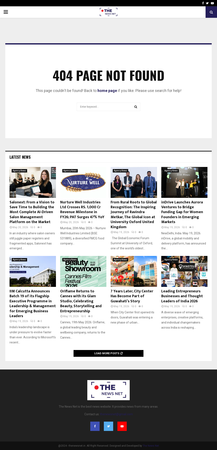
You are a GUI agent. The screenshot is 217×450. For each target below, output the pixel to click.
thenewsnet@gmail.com (116, 414)
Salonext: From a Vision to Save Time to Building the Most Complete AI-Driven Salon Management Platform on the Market (32, 212)
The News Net (151, 445)
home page (107, 90)
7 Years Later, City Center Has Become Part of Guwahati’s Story (132, 296)
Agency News (19, 170)
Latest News (20, 157)
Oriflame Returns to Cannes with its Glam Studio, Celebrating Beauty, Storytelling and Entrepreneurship (81, 301)
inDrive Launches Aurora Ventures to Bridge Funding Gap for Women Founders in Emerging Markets (182, 212)
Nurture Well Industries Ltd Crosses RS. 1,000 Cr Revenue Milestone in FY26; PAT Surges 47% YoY (82, 209)
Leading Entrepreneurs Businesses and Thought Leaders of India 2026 (182, 296)
